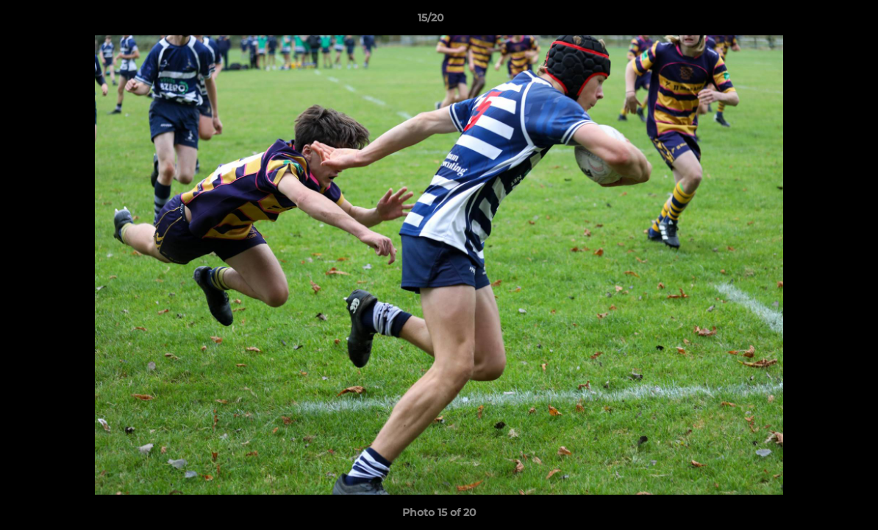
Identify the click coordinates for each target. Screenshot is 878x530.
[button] (816, 21)
